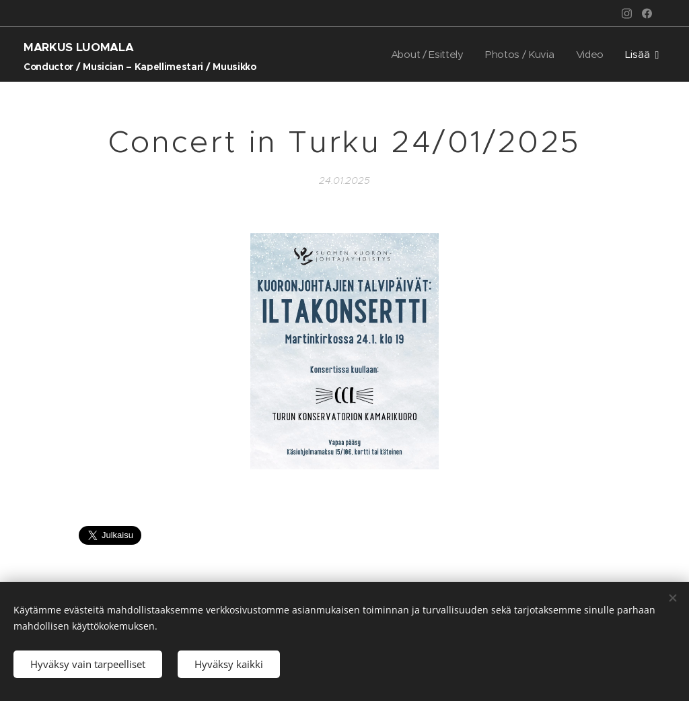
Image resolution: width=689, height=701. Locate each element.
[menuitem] (425, 54)
